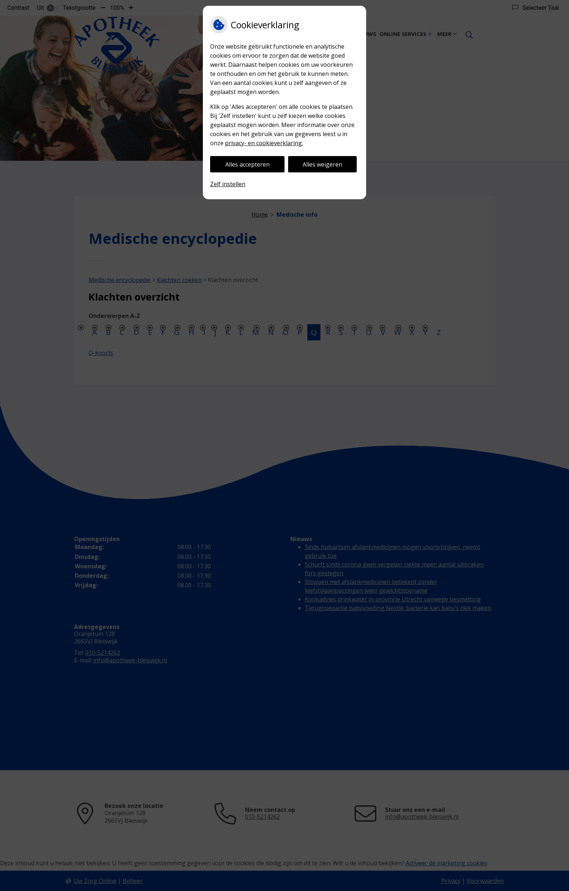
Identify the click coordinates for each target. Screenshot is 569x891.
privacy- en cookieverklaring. (264, 143)
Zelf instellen (227, 184)
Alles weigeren (322, 164)
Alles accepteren (247, 164)
